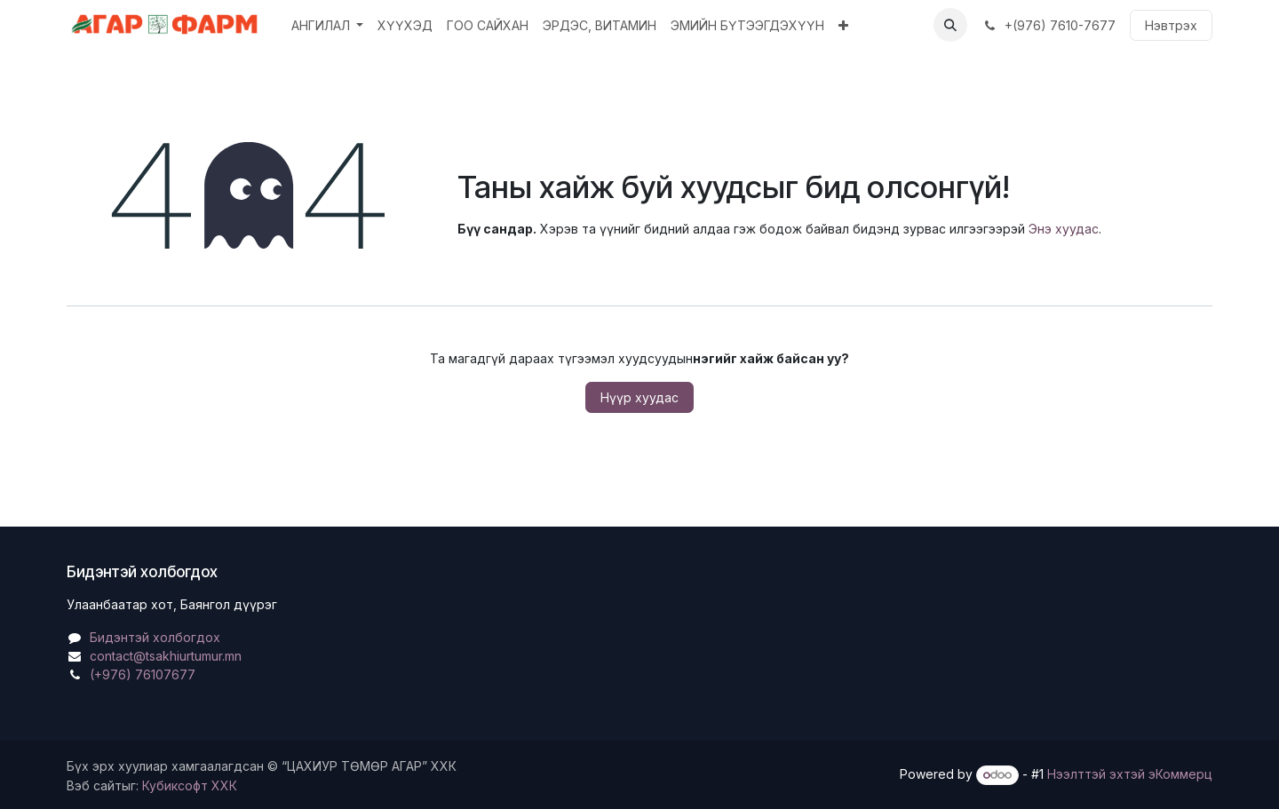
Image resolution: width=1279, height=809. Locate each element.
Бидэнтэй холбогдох (155, 637)
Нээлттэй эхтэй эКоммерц (1129, 773)
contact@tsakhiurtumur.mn (166, 655)
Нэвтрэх (1171, 25)
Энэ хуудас (1064, 228)
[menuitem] (327, 25)
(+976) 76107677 (142, 674)
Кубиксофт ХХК (189, 785)
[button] (950, 25)
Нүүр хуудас (639, 397)
